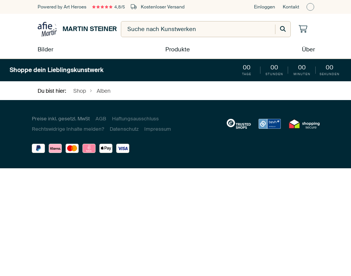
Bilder (44, 48)
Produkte (176, 48)
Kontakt (291, 7)
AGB (101, 117)
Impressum (157, 127)
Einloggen (264, 7)
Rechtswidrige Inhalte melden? (68, 127)
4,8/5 (111, 7)
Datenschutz (124, 127)
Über (308, 48)
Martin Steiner (77, 29)
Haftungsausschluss (135, 117)
